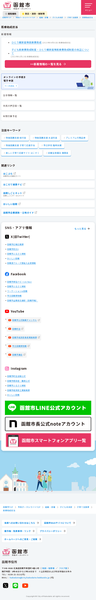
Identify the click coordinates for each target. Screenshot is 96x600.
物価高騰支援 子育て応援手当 (20, 145)
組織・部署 (43, 17)
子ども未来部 (57, 17)
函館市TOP (6, 17)
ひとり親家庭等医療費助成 (26, 42)
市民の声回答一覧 (12, 105)
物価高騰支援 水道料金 (46, 137)
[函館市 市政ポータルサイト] (17, 5)
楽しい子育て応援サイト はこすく (23, 152)
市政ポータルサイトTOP (25, 17)
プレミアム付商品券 (75, 137)
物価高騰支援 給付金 (16, 137)
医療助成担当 (87, 17)
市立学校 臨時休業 (53, 145)
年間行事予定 (10, 116)
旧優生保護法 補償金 (58, 152)
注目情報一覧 (10, 95)
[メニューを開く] (88, 7)
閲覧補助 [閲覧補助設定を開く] (10, 13)
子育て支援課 (72, 17)
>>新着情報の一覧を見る (46, 64)
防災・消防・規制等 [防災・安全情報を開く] (33, 13)
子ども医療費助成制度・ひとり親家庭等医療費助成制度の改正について (50, 51)
